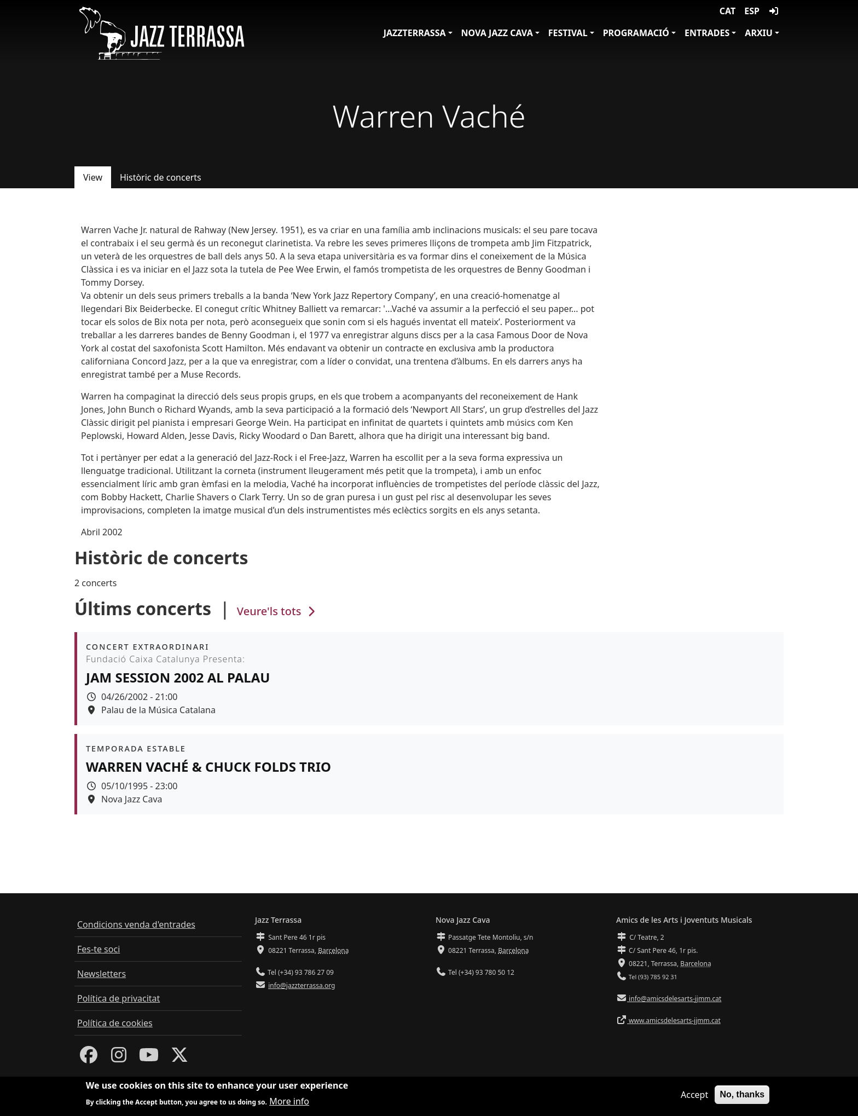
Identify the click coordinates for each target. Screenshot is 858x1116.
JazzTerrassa (415, 33)
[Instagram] (119, 1058)
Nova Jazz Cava (497, 33)
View (92, 177)
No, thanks (742, 1097)
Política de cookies (115, 1023)
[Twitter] (179, 1058)
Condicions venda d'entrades (136, 924)
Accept (694, 1097)
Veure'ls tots (277, 611)
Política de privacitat (118, 998)
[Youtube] (149, 1058)
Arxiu (759, 33)
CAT (727, 11)
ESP (752, 11)
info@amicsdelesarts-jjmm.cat (674, 998)
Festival (568, 33)
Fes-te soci (98, 949)
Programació (636, 33)
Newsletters (101, 974)
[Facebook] (89, 1058)
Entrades (707, 33)
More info (289, 1103)
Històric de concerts (160, 177)
